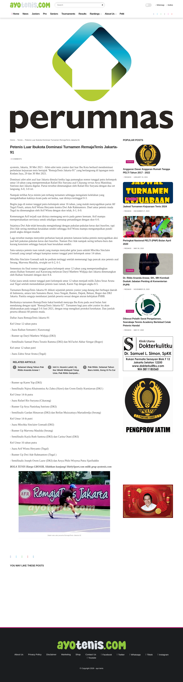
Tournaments (68, 13)
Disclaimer (51, 654)
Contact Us (90, 654)
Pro (45, 13)
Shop (78, 654)
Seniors (54, 13)
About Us (110, 13)
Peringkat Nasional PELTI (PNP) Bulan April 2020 (147, 242)
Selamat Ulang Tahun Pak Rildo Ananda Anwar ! (31, 368)
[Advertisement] (148, 460)
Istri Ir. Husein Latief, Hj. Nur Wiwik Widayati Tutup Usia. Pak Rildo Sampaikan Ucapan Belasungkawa (66, 370)
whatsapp (136, 654)
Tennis (20, 140)
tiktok (150, 654)
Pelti (122, 13)
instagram (164, 654)
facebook (107, 654)
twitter (121, 654)
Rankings (95, 13)
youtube (92, 658)
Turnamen (132, 199)
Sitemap (159, 5)
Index (169, 5)
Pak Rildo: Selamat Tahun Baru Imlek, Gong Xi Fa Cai (101, 368)
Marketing (66, 654)
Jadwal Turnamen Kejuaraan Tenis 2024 (145, 206)
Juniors (35, 13)
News (25, 13)
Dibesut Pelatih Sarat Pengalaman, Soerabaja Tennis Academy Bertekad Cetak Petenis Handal (147, 322)
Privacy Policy (34, 654)
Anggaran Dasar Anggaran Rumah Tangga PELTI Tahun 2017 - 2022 (146, 171)
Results (82, 13)
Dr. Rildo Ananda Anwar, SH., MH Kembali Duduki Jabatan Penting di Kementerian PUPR (146, 281)
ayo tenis (99, 668)
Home (15, 13)
